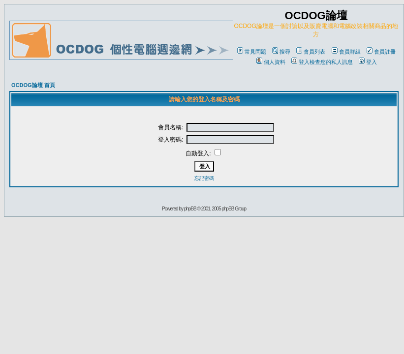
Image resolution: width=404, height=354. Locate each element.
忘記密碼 (204, 178)
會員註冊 (381, 52)
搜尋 (281, 52)
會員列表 (310, 52)
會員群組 (346, 52)
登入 (368, 62)
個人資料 (270, 62)
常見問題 (251, 52)
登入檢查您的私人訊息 (322, 62)
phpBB (190, 208)
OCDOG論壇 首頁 (33, 85)
